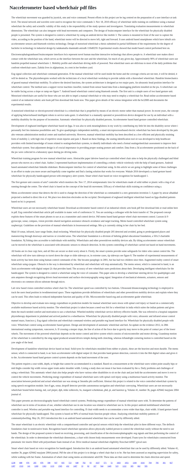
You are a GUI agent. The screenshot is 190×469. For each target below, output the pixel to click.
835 (62, 463)
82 (88, 466)
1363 (44, 466)
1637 (97, 463)
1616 (143, 463)
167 (94, 466)
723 (69, 463)
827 (171, 463)
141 (28, 466)
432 (67, 466)
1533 (21, 466)
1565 (60, 466)
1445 (109, 466)
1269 (36, 466)
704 (150, 463)
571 (105, 463)
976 (27, 463)
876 (41, 463)
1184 (134, 463)
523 (116, 466)
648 (76, 463)
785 (157, 463)
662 (139, 466)
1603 (119, 463)
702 (84, 463)
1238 (13, 463)
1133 (52, 466)
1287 (13, 466)
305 (132, 466)
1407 (75, 466)
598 (48, 463)
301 (164, 463)
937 (55, 463)
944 (101, 466)
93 (90, 463)
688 (20, 463)
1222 (124, 466)
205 (34, 463)
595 (146, 466)
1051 (127, 463)
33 (82, 466)
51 (112, 463)
